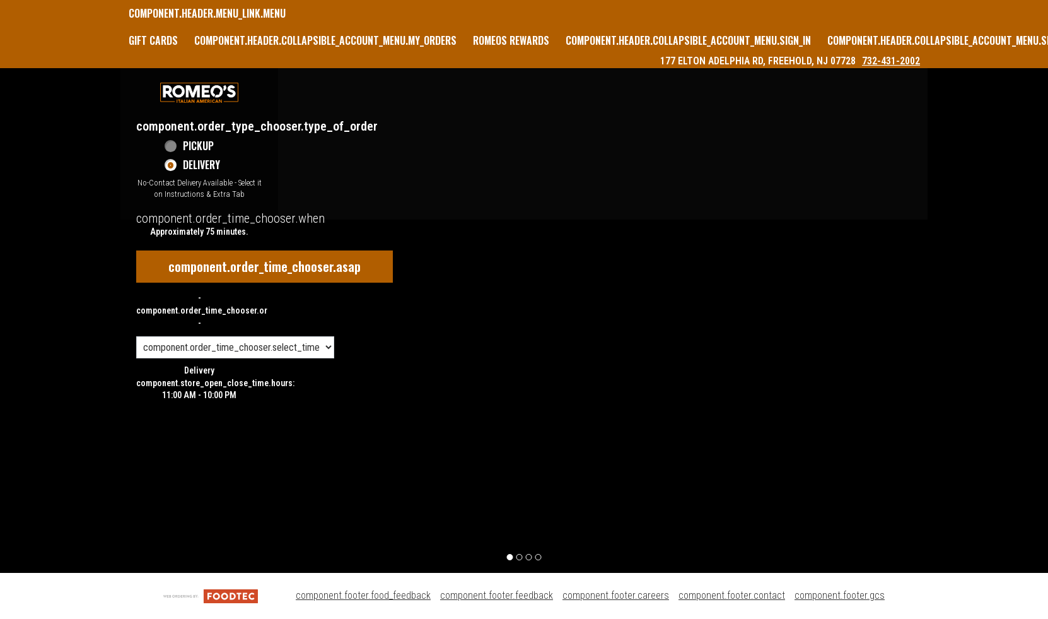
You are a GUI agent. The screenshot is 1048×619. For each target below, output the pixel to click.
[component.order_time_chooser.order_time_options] (235, 347)
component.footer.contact (731, 595)
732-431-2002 (891, 61)
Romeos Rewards (511, 40)
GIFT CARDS (153, 40)
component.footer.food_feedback (363, 595)
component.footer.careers (615, 595)
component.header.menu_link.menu (207, 13)
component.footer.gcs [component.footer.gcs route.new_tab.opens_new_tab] (840, 595)
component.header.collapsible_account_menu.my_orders (325, 40)
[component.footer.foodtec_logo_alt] (210, 595)
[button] (199, 92)
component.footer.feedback (496, 595)
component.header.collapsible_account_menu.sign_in (688, 40)
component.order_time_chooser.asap (264, 266)
